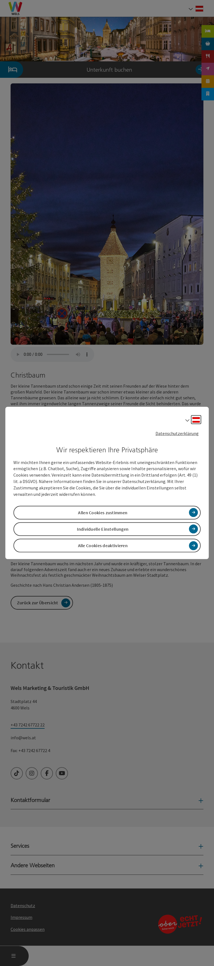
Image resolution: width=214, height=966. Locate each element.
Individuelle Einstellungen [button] (102, 529)
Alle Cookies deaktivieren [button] (103, 545)
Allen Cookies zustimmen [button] (102, 512)
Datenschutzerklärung (177, 433)
